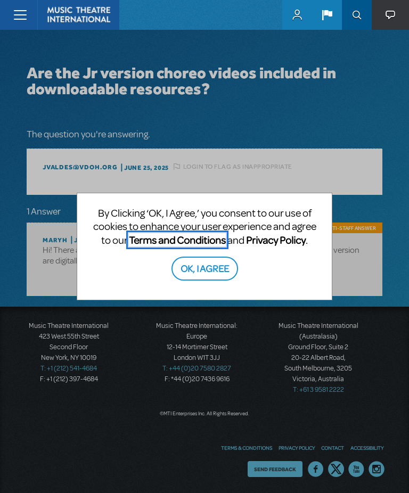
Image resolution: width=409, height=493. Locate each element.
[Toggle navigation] (20, 15)
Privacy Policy (276, 239)
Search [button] (357, 15)
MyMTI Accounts (297, 15)
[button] (327, 15)
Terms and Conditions (177, 239)
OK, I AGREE (205, 268)
